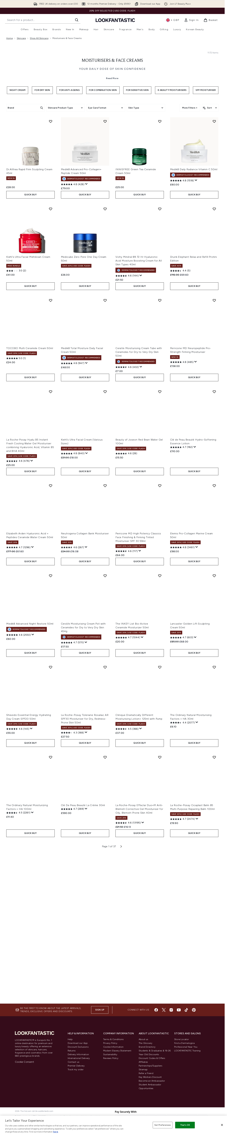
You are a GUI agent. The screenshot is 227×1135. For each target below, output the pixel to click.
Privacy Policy (110, 1043)
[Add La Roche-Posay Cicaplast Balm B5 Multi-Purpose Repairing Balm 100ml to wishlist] (214, 904)
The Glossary (145, 1043)
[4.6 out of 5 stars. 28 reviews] (126, 601)
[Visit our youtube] (179, 1010)
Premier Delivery (76, 1065)
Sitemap (143, 1069)
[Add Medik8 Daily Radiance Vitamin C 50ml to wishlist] (214, 269)
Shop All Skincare (39, 38)
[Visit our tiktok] (186, 1010)
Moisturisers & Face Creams (112, 118)
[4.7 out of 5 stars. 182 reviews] (181, 594)
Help (70, 1039)
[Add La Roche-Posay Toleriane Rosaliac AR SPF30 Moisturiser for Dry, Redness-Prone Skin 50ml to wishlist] (105, 814)
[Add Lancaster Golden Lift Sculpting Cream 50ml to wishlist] (214, 723)
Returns (72, 1050)
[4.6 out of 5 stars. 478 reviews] (18, 608)
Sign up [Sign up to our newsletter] (99, 1009)
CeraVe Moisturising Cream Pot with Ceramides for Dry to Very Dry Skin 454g (83, 774)
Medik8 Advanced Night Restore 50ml (29, 770)
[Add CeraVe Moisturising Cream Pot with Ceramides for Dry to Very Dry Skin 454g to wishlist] (105, 723)
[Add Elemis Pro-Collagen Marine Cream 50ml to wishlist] (214, 633)
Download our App (78, 1043)
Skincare (21, 38)
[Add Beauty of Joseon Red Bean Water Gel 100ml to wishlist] (160, 539)
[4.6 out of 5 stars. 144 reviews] (127, 423)
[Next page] (121, 993)
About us (143, 1039)
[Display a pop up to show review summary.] (86, 331)
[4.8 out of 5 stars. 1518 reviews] (182, 328)
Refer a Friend (146, 1073)
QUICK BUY (30, 342)
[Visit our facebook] (156, 1010)
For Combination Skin (103, 147)
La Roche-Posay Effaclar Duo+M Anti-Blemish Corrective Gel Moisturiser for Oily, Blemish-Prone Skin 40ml (139, 956)
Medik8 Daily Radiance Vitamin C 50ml (193, 316)
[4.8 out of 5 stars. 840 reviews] (73, 601)
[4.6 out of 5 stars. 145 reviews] (17, 876)
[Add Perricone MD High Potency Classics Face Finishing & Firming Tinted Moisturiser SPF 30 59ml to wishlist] (160, 633)
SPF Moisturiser (206, 147)
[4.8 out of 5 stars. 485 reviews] (182, 509)
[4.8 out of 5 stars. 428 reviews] (72, 332)
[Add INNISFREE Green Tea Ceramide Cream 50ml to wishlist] (160, 269)
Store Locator (181, 1039)
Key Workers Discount (150, 1077)
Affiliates (143, 1062)
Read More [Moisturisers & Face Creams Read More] (112, 136)
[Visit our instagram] (171, 1010)
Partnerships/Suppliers (150, 1065)
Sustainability (110, 1054)
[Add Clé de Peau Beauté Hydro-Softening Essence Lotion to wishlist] (214, 539)
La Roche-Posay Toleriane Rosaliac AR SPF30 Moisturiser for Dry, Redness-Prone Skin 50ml (85, 866)
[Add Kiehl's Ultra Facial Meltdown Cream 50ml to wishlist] (50, 356)
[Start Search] (77, 20)
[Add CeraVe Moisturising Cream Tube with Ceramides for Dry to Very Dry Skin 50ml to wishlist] (160, 447)
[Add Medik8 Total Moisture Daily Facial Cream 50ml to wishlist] (105, 447)
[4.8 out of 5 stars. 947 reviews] (72, 510)
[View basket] (211, 20)
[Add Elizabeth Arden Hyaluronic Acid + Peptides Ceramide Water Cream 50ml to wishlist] (50, 633)
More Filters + (189, 165)
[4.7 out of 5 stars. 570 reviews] (72, 790)
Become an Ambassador (152, 1081)
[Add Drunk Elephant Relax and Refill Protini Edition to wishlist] (214, 356)
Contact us (73, 1062)
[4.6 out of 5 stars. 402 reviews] (127, 514)
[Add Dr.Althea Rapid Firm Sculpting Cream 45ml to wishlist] (50, 269)
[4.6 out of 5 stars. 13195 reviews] (128, 970)
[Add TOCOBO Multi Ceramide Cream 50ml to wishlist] (50, 447)
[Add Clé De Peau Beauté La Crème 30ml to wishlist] (105, 904)
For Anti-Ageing (69, 147)
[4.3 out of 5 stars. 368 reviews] (72, 880)
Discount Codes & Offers (152, 1058)
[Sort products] (210, 165)
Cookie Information (113, 1047)
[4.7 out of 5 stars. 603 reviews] (181, 785)
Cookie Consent (24, 1061)
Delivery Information (78, 1054)
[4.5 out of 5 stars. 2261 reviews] (18, 960)
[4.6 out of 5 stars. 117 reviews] (126, 698)
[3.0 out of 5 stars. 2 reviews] (16, 418)
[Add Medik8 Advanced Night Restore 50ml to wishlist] (50, 723)
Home (9, 38)
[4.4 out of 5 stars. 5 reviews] (180, 418)
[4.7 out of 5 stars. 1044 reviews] (127, 785)
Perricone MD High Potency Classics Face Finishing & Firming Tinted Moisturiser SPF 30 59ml (138, 684)
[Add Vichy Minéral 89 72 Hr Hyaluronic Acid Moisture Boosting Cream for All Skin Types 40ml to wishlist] (160, 356)
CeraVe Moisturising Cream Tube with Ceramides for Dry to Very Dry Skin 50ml (138, 499)
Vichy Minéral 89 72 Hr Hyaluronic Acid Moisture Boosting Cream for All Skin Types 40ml (138, 408)
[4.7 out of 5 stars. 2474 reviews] (182, 966)
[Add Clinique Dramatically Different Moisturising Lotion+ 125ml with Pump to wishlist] (160, 814)
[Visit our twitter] (163, 1010)
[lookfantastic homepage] (115, 20)
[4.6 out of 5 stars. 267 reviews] (72, 695)
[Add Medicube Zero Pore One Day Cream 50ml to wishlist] (105, 356)
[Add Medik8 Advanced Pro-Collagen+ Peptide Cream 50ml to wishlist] (105, 269)
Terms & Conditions (113, 1039)
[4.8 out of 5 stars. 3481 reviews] (182, 695)
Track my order (76, 1069)
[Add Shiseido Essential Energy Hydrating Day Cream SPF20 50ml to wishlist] (50, 814)
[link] (191, 20)
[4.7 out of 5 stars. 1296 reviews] (18, 695)
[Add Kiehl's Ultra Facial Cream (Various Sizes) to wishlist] (105, 539)
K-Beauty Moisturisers (172, 147)
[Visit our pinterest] (194, 1010)
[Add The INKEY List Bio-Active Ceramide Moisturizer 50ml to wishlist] (160, 723)
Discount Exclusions (78, 1047)
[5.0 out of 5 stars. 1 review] (16, 506)
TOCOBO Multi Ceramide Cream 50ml (29, 495)
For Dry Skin (42, 147)
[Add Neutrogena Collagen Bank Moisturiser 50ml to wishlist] (105, 633)
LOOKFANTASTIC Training (187, 1050)
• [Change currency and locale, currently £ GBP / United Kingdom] (172, 20)
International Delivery (79, 1058)
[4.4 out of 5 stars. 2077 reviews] (182, 870)
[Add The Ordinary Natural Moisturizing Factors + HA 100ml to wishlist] (50, 904)
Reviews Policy (110, 1058)
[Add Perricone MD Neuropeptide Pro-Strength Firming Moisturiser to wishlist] (214, 447)
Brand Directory (147, 1047)
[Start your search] (42, 20)
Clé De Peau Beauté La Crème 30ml (83, 952)
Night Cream (17, 147)
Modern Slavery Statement (117, 1050)
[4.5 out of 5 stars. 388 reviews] (127, 876)
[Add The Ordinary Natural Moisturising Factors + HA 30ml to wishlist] (214, 814)
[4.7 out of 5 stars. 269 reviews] (72, 956)
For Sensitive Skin (137, 147)
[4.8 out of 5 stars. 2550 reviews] (18, 782)
